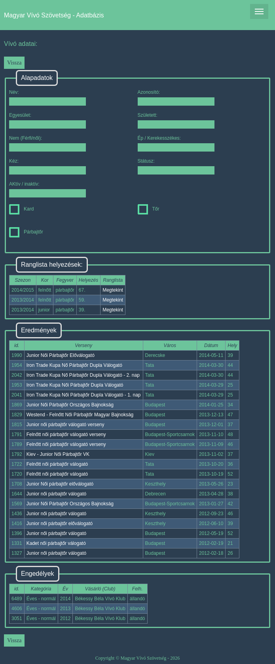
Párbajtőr (26, 232)
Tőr (148, 209)
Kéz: (47, 166)
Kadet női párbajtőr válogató (56, 543)
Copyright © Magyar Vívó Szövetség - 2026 (137, 658)
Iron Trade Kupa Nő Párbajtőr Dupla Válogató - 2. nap (83, 375)
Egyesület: (47, 120)
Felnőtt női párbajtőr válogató (57, 464)
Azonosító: (176, 97)
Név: (47, 97)
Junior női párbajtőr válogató (56, 494)
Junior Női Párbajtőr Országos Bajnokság (70, 405)
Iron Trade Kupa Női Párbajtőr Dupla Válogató (75, 385)
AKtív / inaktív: (47, 189)
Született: (176, 120)
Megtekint (112, 290)
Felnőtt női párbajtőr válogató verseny (66, 434)
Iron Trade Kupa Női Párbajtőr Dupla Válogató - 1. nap (84, 395)
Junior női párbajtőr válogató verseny (65, 424)
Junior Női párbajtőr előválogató (60, 484)
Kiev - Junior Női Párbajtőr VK (58, 454)
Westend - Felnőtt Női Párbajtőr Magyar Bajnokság (80, 414)
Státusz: (176, 166)
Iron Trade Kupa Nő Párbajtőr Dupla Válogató (74, 365)
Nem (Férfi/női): (47, 143)
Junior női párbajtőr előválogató (60, 523)
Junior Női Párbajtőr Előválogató (61, 355)
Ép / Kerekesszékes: (176, 143)
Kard (21, 209)
